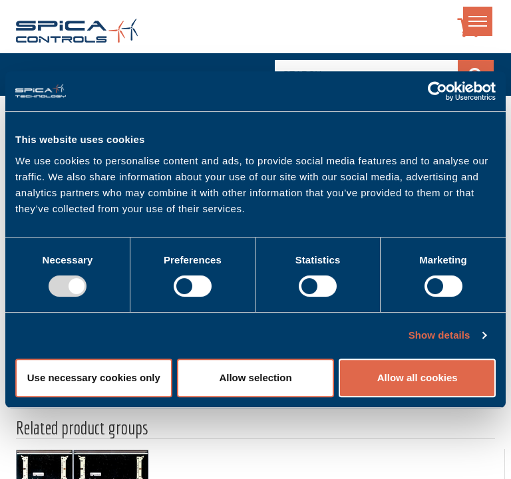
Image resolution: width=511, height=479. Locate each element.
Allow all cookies (417, 377)
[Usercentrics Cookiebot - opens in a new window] (437, 91)
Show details (439, 335)
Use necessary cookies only (93, 377)
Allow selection (255, 377)
